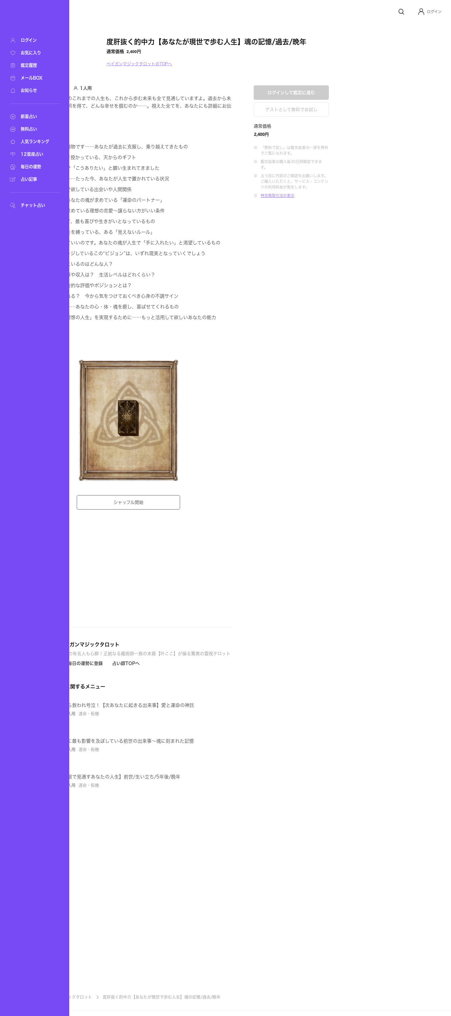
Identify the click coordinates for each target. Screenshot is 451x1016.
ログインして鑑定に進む (354, 186)
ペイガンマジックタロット (130, 997)
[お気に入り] (31, 53)
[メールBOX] (31, 78)
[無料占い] (31, 129)
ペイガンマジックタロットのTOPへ (202, 64)
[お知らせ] (31, 90)
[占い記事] (31, 179)
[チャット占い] (31, 205)
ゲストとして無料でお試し (354, 203)
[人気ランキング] (31, 141)
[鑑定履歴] (31, 65)
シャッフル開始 (191, 502)
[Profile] (421, 11)
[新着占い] (31, 116)
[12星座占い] (31, 154)
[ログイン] (31, 40)
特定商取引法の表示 (340, 289)
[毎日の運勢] (31, 166)
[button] (429, 11)
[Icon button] (143, 689)
